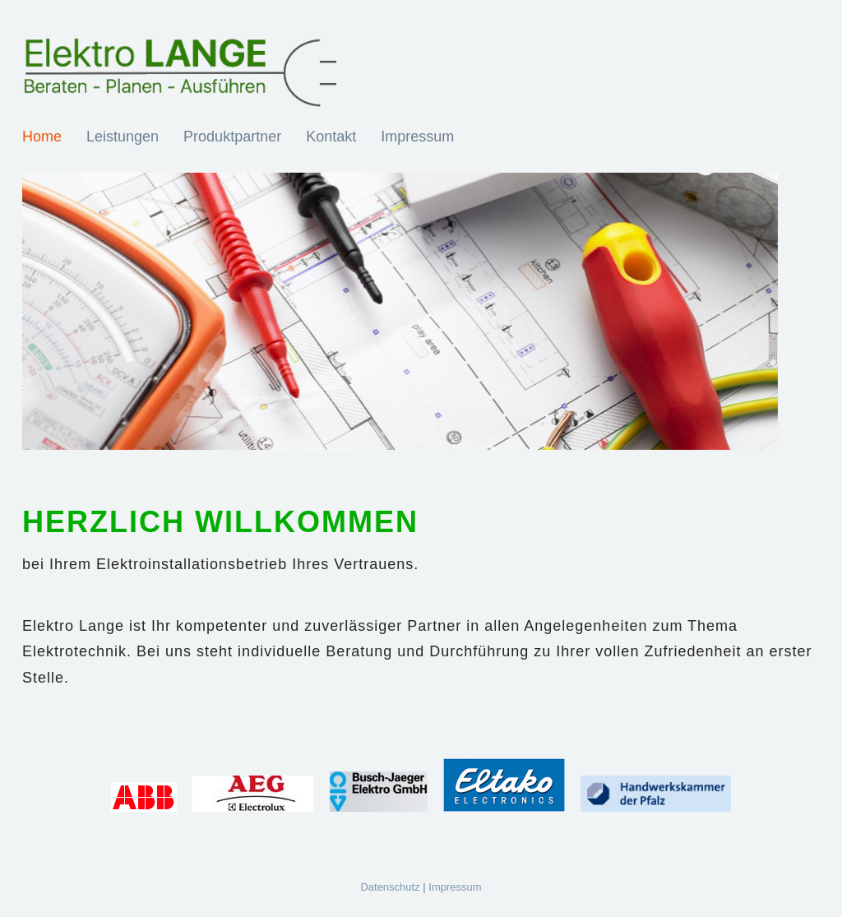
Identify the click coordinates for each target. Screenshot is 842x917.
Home (42, 136)
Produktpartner (232, 136)
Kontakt (331, 136)
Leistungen (122, 136)
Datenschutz (389, 887)
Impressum (417, 136)
